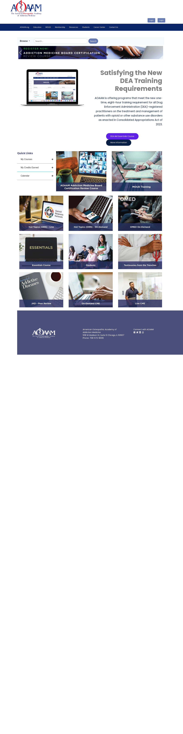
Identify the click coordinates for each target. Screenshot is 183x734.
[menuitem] (24, 27)
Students (86, 27)
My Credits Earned (30, 167)
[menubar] (69, 27)
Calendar (25, 176)
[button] (25, 41)
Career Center (99, 27)
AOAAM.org (24, 27)
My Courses (26, 159)
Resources (73, 27)
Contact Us (113, 27)
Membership (60, 27)
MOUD (48, 27)
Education (37, 27)
